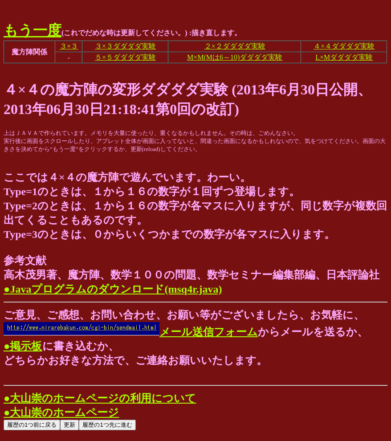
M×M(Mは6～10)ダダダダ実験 (234, 57)
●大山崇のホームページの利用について (100, 398)
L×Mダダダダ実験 (344, 57)
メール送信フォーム (131, 332)
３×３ (69, 46)
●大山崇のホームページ (61, 412)
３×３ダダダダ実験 (125, 46)
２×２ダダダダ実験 (234, 46)
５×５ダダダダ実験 (125, 57)
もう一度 (32, 30)
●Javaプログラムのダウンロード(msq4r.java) (113, 289)
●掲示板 (23, 346)
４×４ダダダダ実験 (344, 46)
